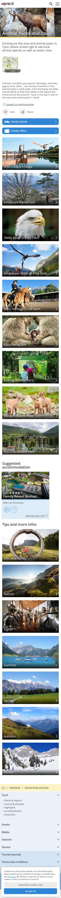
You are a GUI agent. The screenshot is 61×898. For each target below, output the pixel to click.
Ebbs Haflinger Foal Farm (30, 296)
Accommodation (12, 810)
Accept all (30, 891)
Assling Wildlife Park (30, 367)
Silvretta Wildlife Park (30, 438)
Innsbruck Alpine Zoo (30, 189)
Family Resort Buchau (25, 495)
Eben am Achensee (13, 502)
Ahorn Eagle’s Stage (30, 153)
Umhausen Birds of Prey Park (30, 260)
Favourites (9, 814)
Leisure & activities (14, 803)
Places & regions (13, 800)
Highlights (9, 807)
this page (12, 876)
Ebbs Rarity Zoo (30, 331)
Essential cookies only (31, 884)
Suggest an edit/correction (18, 104)
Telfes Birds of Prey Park (30, 225)
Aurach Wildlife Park (30, 402)
